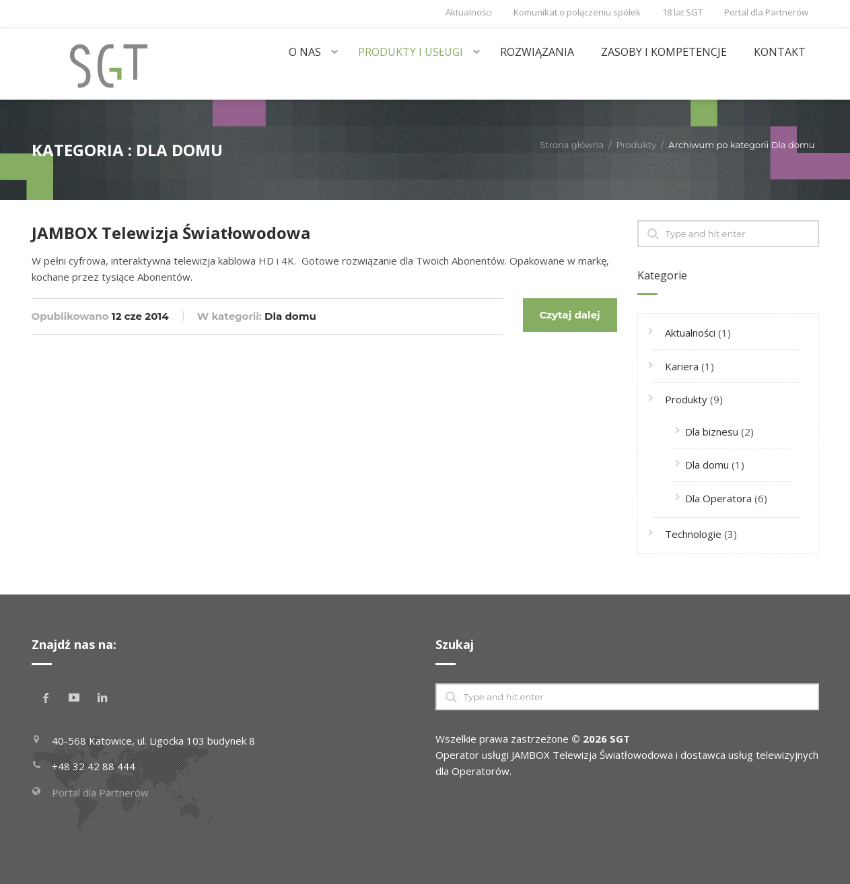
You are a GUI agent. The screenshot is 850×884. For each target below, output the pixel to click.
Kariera (682, 366)
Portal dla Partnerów (766, 12)
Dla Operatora (718, 498)
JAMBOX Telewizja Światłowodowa (171, 233)
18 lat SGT (682, 12)
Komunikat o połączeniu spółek (577, 12)
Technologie (693, 534)
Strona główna (572, 144)
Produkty (636, 144)
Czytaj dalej (569, 314)
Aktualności (469, 12)
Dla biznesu (711, 431)
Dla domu (290, 316)
